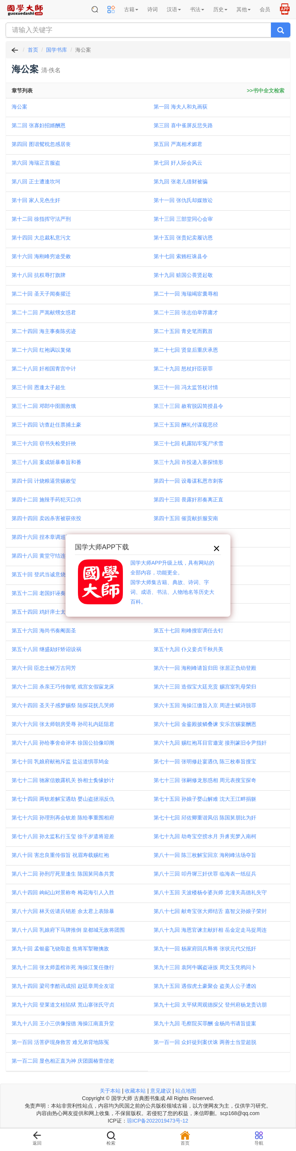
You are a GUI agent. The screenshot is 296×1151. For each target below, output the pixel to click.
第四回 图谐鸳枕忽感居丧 (41, 144)
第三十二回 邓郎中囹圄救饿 (44, 406)
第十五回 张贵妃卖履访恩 (183, 238)
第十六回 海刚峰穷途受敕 (41, 256)
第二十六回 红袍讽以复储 (41, 350)
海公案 (19, 107)
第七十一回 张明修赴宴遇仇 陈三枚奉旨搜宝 (205, 761)
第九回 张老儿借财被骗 (181, 181)
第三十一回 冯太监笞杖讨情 (186, 387)
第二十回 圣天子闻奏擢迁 (41, 294)
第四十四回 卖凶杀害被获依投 (46, 518)
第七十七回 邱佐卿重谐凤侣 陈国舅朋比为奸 (205, 818)
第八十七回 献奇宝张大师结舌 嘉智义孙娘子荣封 (210, 911)
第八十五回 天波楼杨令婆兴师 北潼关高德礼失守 (210, 892)
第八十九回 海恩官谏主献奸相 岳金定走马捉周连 (210, 930)
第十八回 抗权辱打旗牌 (39, 275)
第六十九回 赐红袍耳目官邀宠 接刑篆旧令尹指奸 (210, 743)
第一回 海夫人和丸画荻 (181, 107)
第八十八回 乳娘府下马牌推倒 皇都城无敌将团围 (68, 930)
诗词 (152, 9)
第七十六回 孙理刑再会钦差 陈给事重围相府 (63, 818)
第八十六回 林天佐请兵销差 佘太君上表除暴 (63, 911)
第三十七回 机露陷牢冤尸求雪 (188, 443)
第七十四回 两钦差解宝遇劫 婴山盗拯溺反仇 (63, 799)
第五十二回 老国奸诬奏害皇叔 (46, 593)
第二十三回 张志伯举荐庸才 (186, 312)
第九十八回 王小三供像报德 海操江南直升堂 (63, 1023)
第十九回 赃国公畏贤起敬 (183, 275)
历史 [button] (220, 9)
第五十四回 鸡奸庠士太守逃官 (46, 612)
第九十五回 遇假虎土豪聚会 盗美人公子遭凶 (205, 986)
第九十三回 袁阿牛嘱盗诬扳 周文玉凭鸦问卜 (205, 967)
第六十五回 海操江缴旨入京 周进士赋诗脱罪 (205, 705)
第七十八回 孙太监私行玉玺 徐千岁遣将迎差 (63, 836)
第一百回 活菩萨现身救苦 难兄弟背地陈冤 (60, 1042)
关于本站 (110, 1091)
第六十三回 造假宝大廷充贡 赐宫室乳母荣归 (205, 687)
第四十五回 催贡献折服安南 (186, 518)
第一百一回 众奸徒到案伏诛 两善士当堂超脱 (205, 1042)
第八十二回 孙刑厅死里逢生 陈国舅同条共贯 (63, 874)
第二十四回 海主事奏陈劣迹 (44, 331)
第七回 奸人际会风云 (178, 163)
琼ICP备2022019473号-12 (157, 1121)
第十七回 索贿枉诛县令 (181, 256)
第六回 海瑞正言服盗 (36, 163)
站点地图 (185, 1091)
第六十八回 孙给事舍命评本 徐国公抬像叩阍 (63, 743)
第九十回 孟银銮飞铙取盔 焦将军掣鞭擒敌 (60, 949)
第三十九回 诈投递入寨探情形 (188, 462)
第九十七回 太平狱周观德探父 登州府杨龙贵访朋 (210, 1005)
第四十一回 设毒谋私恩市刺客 (188, 481)
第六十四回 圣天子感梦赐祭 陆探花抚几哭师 (63, 705)
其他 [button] (243, 9)
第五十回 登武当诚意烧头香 (44, 574)
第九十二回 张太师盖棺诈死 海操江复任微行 (63, 967)
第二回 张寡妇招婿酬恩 (39, 125)
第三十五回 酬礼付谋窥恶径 (186, 425)
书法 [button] (197, 9)
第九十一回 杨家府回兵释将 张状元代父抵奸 (205, 949)
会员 (265, 9)
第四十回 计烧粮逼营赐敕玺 (44, 481)
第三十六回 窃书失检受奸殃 (44, 443)
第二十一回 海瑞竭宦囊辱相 (186, 294)
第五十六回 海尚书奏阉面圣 (44, 630)
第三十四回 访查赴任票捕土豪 (46, 425)
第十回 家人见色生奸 (36, 200)
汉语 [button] (174, 9)
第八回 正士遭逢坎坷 (36, 181)
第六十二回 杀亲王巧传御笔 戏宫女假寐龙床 (63, 687)
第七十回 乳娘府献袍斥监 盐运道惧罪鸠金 (60, 761)
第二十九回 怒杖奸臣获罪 (183, 369)
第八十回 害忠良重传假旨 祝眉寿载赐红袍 (60, 855)
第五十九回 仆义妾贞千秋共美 (188, 649)
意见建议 (160, 1091)
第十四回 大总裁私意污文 (41, 238)
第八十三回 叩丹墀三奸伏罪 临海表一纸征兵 (205, 874)
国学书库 (56, 50)
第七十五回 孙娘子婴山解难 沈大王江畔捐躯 (205, 799)
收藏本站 (135, 1091)
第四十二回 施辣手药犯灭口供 (46, 500)
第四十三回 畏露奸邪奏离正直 (188, 500)
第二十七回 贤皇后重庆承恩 (186, 350)
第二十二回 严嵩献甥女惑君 (44, 312)
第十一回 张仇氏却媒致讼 (183, 200)
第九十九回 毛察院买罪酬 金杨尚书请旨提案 (205, 1023)
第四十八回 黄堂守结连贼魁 (44, 556)
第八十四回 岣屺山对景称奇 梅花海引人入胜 (63, 892)
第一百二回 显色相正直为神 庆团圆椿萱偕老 (63, 1061)
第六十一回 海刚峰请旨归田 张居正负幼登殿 (205, 668)
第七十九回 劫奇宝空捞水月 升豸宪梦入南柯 (205, 836)
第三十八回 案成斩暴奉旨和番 (46, 462)
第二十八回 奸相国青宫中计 (44, 369)
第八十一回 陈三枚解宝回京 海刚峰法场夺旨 (205, 855)
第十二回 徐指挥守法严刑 (41, 219)
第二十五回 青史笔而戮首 (183, 331)
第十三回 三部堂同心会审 (183, 219)
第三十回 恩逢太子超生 (39, 387)
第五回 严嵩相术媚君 (178, 144)
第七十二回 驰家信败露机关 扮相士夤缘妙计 (63, 780)
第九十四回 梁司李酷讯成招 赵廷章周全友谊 (63, 986)
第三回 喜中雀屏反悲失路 (183, 125)
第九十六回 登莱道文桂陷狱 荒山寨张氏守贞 (63, 1005)
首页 (33, 50)
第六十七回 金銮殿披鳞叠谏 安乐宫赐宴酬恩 (205, 724)
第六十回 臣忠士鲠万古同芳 (44, 668)
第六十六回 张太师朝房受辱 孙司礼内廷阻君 (63, 724)
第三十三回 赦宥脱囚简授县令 (188, 406)
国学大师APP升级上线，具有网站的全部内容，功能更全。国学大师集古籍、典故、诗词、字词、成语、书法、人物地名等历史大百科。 (172, 582)
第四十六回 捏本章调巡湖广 (44, 537)
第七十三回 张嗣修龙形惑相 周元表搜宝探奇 (205, 780)
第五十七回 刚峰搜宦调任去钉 (188, 630)
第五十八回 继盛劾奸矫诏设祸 (46, 649)
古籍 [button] (131, 9)
